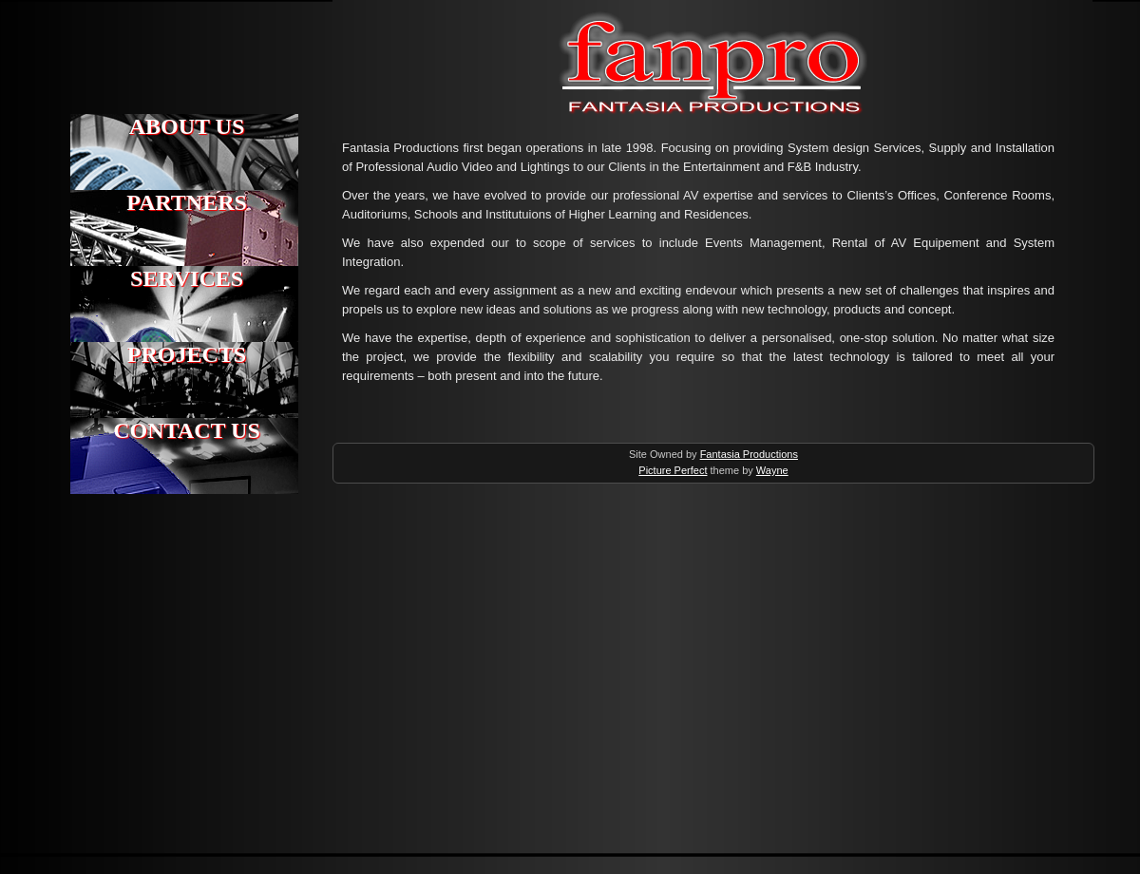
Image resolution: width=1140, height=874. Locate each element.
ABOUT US (187, 126)
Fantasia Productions (486, 17)
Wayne (772, 470)
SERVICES (186, 278)
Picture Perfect (672, 470)
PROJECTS (186, 354)
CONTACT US (186, 430)
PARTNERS (186, 202)
